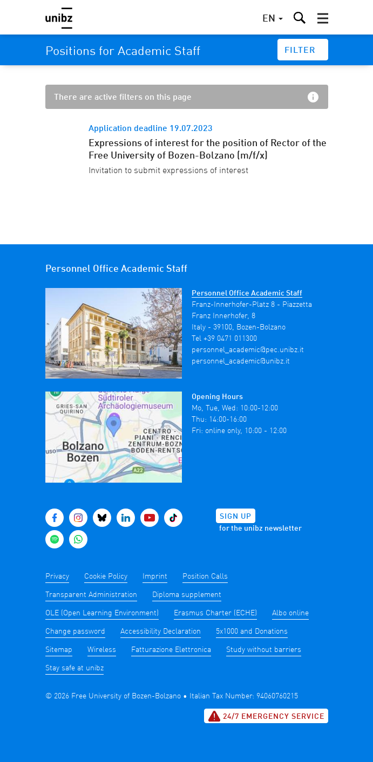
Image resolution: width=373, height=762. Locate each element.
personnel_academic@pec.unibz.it (248, 350)
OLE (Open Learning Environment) (102, 613)
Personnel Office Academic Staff (247, 293)
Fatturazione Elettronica (171, 650)
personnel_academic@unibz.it (241, 361)
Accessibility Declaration (160, 631)
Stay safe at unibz (74, 668)
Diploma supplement (186, 595)
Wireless (101, 650)
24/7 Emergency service (266, 716)
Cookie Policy (105, 576)
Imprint (155, 576)
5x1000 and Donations (252, 631)
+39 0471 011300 (230, 338)
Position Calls (205, 576)
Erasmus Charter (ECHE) (215, 613)
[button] (322, 18)
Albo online (290, 613)
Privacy (57, 576)
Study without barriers (263, 650)
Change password (75, 631)
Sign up (236, 516)
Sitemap (58, 650)
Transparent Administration (91, 595)
